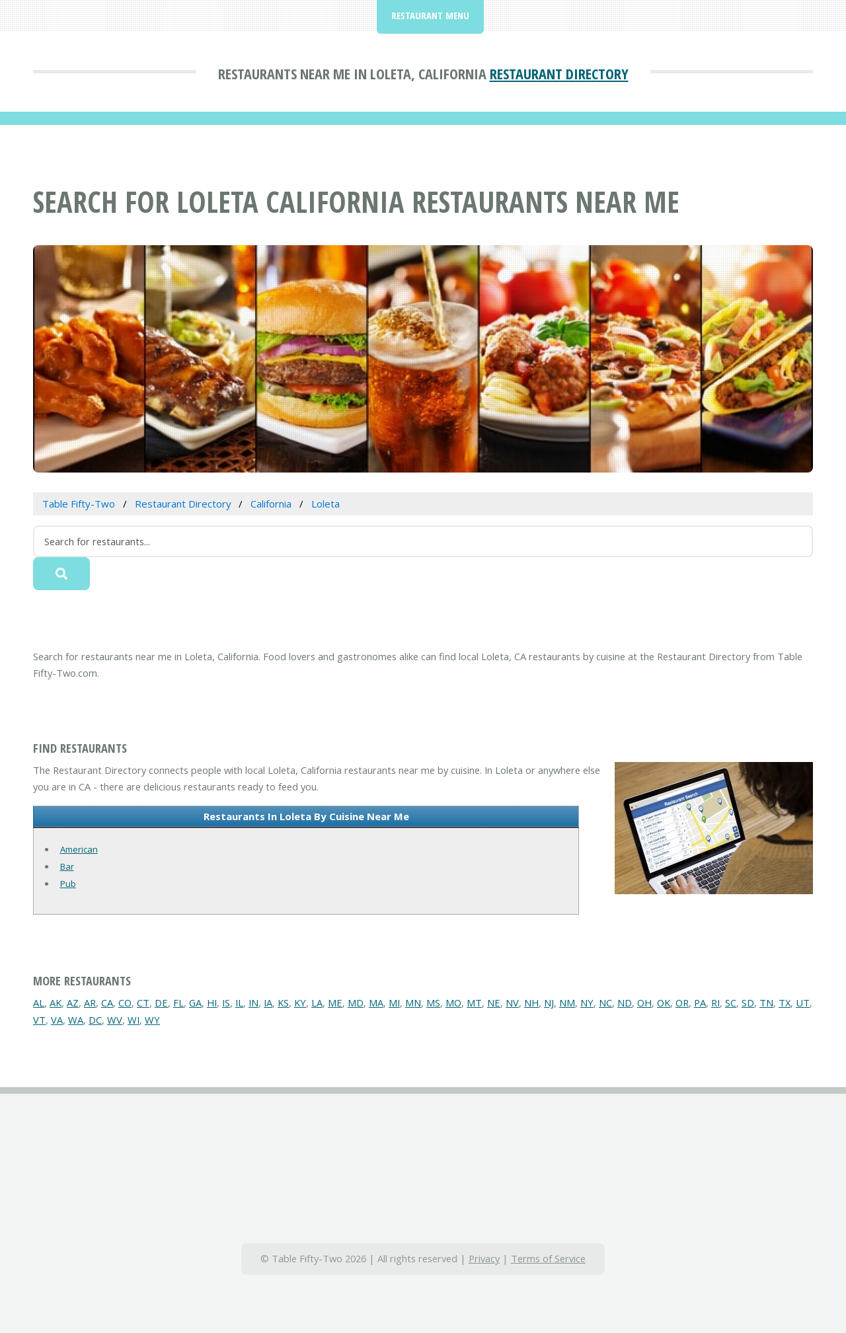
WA (75, 1019)
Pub (68, 884)
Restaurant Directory (559, 73)
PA (700, 1002)
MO (453, 1002)
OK (663, 1002)
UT (803, 1002)
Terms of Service (548, 1258)
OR (682, 1002)
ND (624, 1002)
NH (531, 1002)
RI (715, 1002)
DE (161, 1002)
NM (567, 1002)
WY (152, 1019)
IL (239, 1002)
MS (433, 1002)
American (79, 849)
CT (143, 1002)
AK (55, 1002)
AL (38, 1002)
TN (766, 1002)
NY (587, 1002)
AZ (73, 1002)
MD (356, 1002)
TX (784, 1002)
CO (125, 1002)
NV (512, 1002)
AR (90, 1002)
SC (730, 1002)
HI (212, 1002)
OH (644, 1002)
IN (253, 1002)
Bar (67, 866)
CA (107, 1002)
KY (300, 1002)
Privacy (484, 1258)
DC (95, 1019)
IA (268, 1002)
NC (605, 1002)
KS (283, 1002)
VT (39, 1019)
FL (178, 1002)
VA (57, 1019)
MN (413, 1002)
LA (317, 1002)
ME (335, 1002)
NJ (549, 1002)
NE (493, 1002)
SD (748, 1002)
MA (376, 1002)
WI (133, 1019)
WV (114, 1019)
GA (195, 1002)
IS (226, 1002)
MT (474, 1002)
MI (394, 1002)
